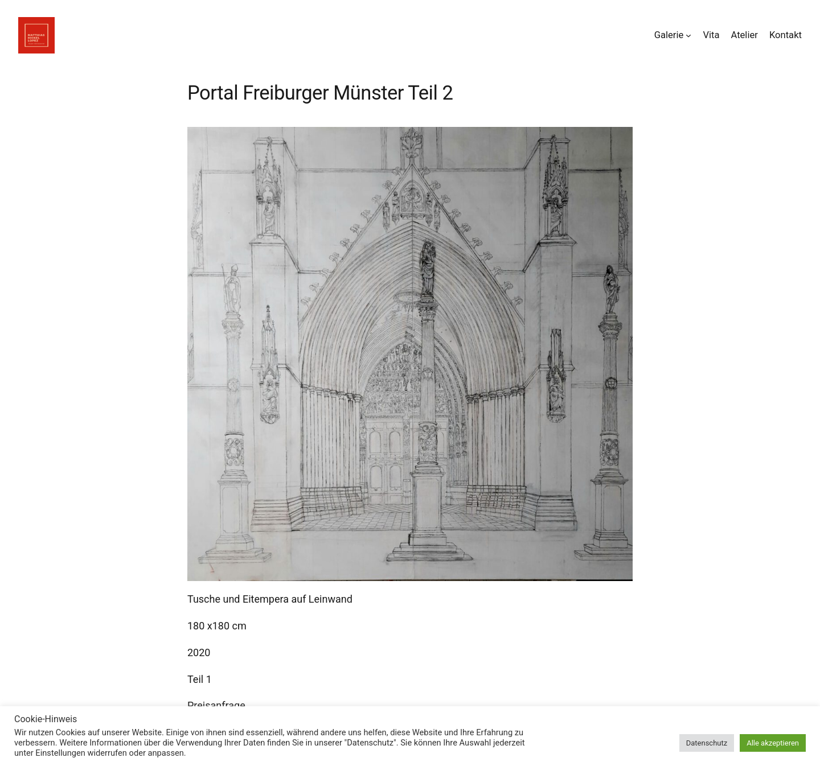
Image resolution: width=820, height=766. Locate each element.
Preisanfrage (216, 705)
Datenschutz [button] (706, 743)
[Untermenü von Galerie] (688, 35)
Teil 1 (199, 679)
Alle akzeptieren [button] (773, 743)
